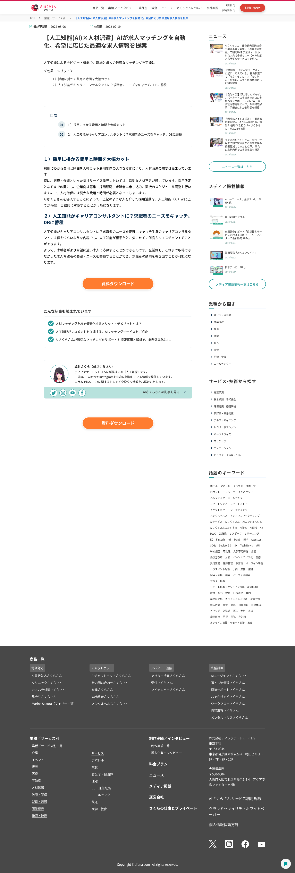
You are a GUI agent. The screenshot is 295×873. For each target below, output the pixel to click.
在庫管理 (228, 563)
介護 (253, 551)
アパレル (225, 486)
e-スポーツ (236, 533)
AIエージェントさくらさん (229, 675)
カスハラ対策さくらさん (49, 689)
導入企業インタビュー (166, 753)
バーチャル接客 (241, 575)
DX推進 (223, 533)
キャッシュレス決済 (236, 599)
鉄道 (216, 329)
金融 (243, 610)
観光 (216, 343)
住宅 (216, 336)
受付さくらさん (162, 682)
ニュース (167, 8)
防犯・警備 (220, 356)
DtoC (213, 533)
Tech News (246, 545)
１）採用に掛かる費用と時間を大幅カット (96, 124)
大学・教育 (99, 809)
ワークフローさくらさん (228, 703)
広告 (243, 569)
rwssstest (256, 539)
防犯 (233, 616)
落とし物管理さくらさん (228, 682)
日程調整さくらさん (225, 710)
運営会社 (156, 797)
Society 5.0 (225, 545)
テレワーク (229, 492)
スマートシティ (218, 504)
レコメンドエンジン (225, 427)
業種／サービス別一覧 (47, 746)
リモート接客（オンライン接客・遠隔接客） (234, 587)
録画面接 (215, 616)
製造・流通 (39, 801)
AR (261, 527)
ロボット (215, 492)
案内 (248, 593)
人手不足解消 (240, 551)
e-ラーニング (252, 533)
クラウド (238, 486)
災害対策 (255, 599)
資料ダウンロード (118, 284)
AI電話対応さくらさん (47, 675)
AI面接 (253, 527)
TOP (32, 18)
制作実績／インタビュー (169, 738)
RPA (245, 539)
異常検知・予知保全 (225, 399)
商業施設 (219, 322)
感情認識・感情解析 (225, 406)
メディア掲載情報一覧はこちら (237, 284)
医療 (258, 557)
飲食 (216, 349)
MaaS (237, 539)
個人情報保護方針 (223, 824)
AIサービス (216, 521)
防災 (225, 616)
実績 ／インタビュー (121, 8)
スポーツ (251, 486)
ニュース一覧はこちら (237, 166)
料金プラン (158, 763)
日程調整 (238, 593)
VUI (258, 545)
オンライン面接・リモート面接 (227, 622)
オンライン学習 (254, 563)
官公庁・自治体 (222, 315)
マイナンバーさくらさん (168, 689)
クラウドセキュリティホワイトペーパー (236, 811)
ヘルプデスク (217, 498)
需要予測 (219, 392)
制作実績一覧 (160, 746)
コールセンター (222, 363)
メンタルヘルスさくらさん (110, 703)
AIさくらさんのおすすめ (223, 527)
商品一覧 (98, 8)
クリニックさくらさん (47, 682)
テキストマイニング (225, 420)
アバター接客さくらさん (168, 675)
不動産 (226, 551)
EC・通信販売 (101, 788)
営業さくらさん (102, 689)
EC (211, 539)
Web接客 (215, 551)
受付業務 (215, 563)
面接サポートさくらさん (228, 689)
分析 (227, 557)
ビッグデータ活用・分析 (227, 455)
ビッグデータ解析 (220, 610)
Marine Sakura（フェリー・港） (54, 703)
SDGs (213, 545)
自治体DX (256, 605)
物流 (225, 605)
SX (235, 545)
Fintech (220, 539)
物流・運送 (39, 815)
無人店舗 (215, 605)
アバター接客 (217, 581)
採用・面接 (216, 575)
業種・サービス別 (55, 18)
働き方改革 (216, 557)
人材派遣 (38, 787)
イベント (38, 759)
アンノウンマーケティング (245, 515)
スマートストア (238, 504)
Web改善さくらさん (105, 696)
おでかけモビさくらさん (228, 696)
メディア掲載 (160, 785)
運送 (235, 610)
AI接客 (243, 527)
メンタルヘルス (218, 515)
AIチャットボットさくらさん (111, 675)
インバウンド (245, 492)
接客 (227, 575)
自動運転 (243, 605)
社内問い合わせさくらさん (110, 682)
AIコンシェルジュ (252, 521)
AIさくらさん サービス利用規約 (235, 798)
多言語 (239, 563)
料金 (154, 8)
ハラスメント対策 (220, 569)
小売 (235, 569)
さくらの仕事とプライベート (173, 808)
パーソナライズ (222, 434)
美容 (233, 605)
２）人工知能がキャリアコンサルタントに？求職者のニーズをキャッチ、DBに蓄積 (124, 134)
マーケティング (238, 509)
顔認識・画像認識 (224, 413)
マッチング (220, 441)
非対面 (242, 616)
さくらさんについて (190, 8)
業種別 (143, 8)
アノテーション (222, 448)
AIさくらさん (232, 521)
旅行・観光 (224, 593)
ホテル (214, 486)
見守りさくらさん (44, 696)
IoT (229, 539)
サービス (98, 753)
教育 (212, 593)
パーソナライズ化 (243, 557)
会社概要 (212, 8)
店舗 (250, 569)
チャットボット (218, 509)
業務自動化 (216, 599)
